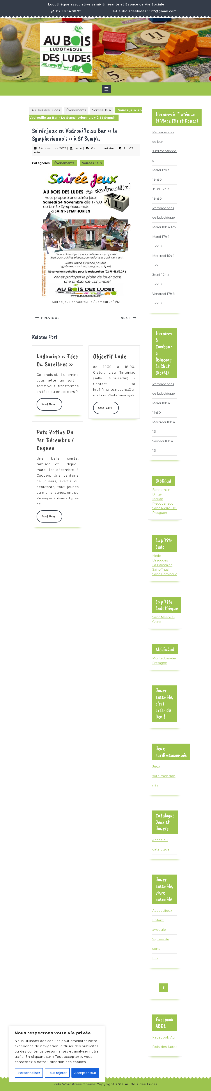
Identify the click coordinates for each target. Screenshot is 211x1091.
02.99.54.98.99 (69, 11)
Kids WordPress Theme (74, 1084)
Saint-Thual (160, 570)
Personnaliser (29, 1073)
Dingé (157, 494)
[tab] (106, 89)
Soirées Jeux (101, 110)
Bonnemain (161, 490)
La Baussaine (162, 565)
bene (78, 148)
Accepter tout (85, 1073)
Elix (155, 958)
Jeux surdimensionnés (164, 776)
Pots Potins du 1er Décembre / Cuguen (55, 440)
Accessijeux (162, 911)
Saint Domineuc (164, 574)
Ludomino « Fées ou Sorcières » (57, 360)
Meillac (157, 499)
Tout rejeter (57, 1073)
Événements (76, 110)
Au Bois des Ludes (46, 110)
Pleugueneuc (162, 503)
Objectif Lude (109, 356)
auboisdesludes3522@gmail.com (148, 11)
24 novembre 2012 (52, 148)
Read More (49, 404)
